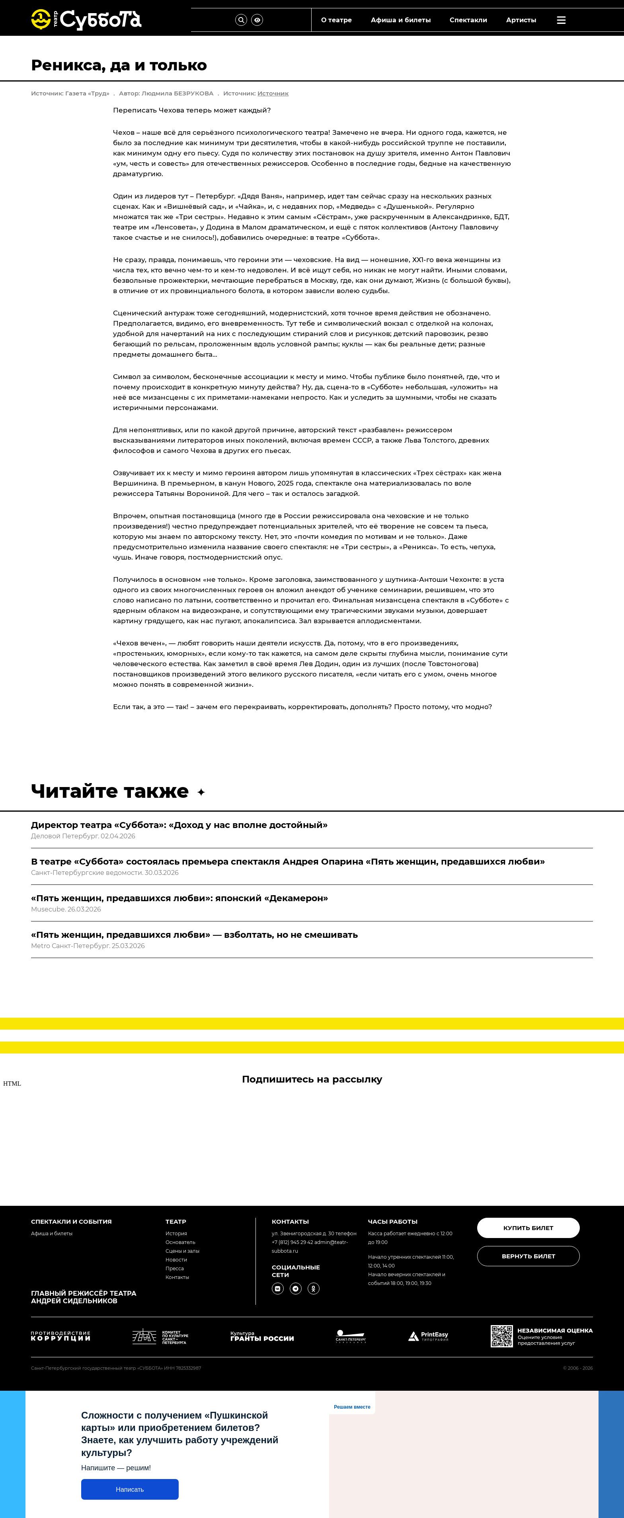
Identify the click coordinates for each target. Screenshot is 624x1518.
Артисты (521, 20)
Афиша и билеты (401, 20)
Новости (176, 1260)
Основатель (180, 1242)
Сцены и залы (182, 1251)
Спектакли (468, 20)
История (176, 1233)
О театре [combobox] (336, 20)
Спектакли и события (71, 1221)
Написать (130, 1489)
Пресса (175, 1268)
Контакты (177, 1277)
